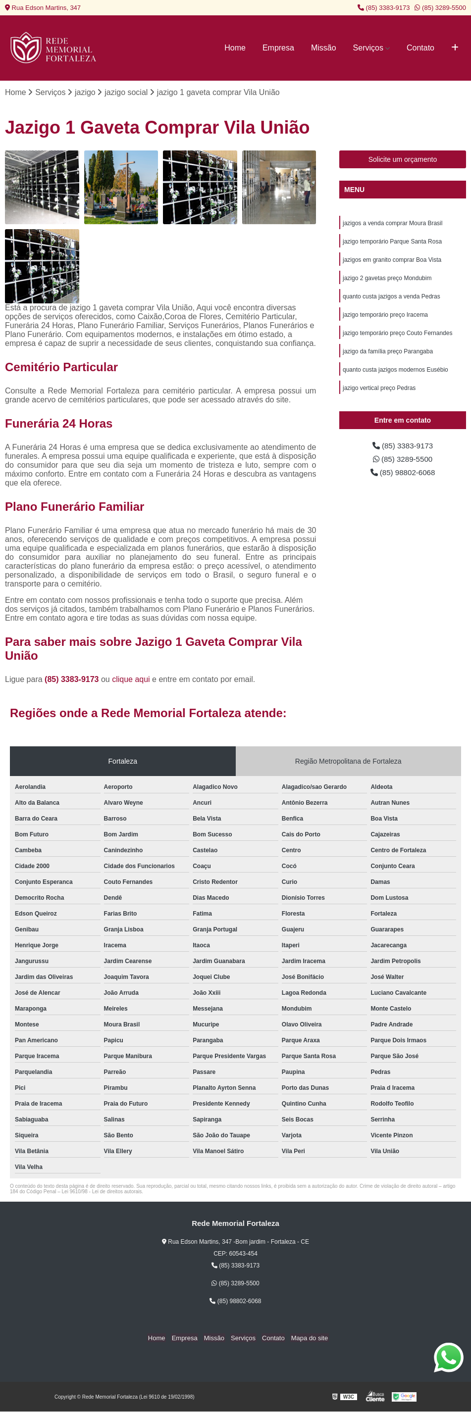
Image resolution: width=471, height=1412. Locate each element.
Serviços (368, 48)
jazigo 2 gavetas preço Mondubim (387, 280)
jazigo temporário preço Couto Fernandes (397, 336)
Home (235, 48)
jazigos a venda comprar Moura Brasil (392, 223)
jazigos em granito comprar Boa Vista (392, 261)
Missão (323, 48)
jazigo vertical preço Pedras (379, 393)
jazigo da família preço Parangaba (388, 355)
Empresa (278, 48)
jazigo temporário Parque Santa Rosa (392, 242)
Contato (420, 48)
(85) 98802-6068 (402, 479)
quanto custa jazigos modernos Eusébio (395, 374)
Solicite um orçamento (402, 160)
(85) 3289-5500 (440, 7)
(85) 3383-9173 (384, 7)
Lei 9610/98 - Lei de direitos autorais (102, 1192)
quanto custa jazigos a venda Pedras (391, 298)
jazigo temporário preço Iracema (385, 317)
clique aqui (131, 680)
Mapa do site (305, 1338)
